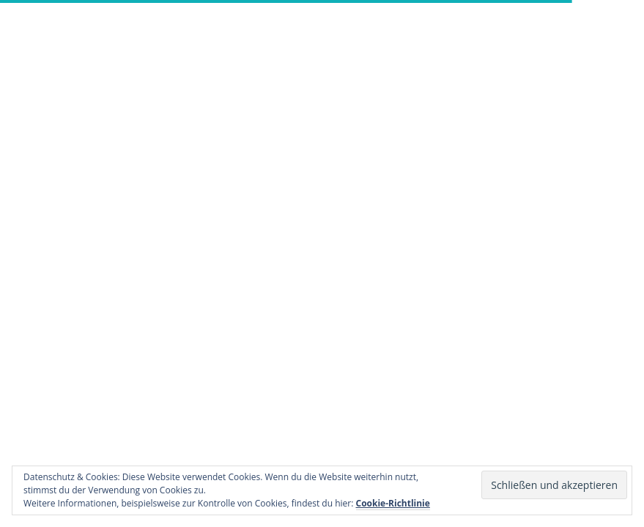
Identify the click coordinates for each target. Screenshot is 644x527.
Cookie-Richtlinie (393, 503)
